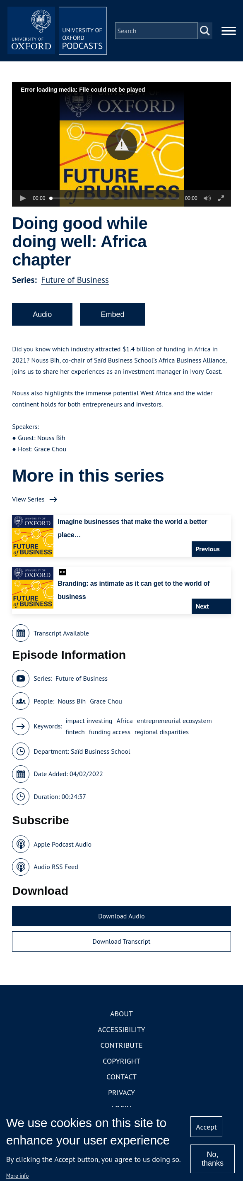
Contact (121, 1076)
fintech (75, 732)
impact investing (88, 720)
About (121, 1013)
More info (17, 1175)
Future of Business (75, 279)
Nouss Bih (72, 701)
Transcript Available (61, 633)
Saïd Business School (100, 751)
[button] (121, 144)
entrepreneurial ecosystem (174, 720)
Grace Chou (106, 701)
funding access (109, 732)
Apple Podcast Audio (62, 844)
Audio (42, 314)
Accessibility (121, 1029)
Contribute (121, 1045)
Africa (124, 720)
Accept (206, 1127)
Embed (112, 314)
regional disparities (162, 732)
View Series (28, 499)
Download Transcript (121, 941)
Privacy (121, 1092)
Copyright (121, 1061)
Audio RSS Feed (56, 866)
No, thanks (213, 1158)
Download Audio (121, 916)
